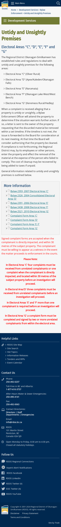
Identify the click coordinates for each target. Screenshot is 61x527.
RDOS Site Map (14, 344)
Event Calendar (14, 362)
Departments (12, 414)
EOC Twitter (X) (11, 488)
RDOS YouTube (11, 494)
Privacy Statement (30, 513)
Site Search (12, 348)
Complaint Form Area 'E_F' (24, 224)
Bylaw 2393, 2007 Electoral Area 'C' (29, 191)
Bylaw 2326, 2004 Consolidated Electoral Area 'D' (31, 197)
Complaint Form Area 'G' (24, 228)
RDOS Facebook (11, 473)
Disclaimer (14, 513)
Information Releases (17, 355)
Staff (19, 412)
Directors (10, 412)
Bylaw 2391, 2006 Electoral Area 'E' (29, 203)
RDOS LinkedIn (11, 478)
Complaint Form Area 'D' (24, 220)
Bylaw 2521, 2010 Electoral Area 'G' (29, 211)
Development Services (28, 10)
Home (13, 10)
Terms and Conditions (20, 517)
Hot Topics (12, 351)
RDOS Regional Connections (17, 461)
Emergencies (27, 414)
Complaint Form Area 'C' (23, 215)
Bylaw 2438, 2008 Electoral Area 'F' (29, 207)
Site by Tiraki (54, 522)
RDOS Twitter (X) (11, 483)
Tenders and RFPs (16, 359)
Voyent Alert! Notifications (16, 467)
